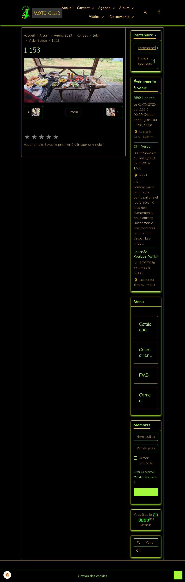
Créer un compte (144, 472)
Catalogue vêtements (145, 327)
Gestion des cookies (92, 576)
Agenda (105, 8)
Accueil (68, 8)
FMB (144, 375)
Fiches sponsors (146, 60)
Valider (146, 492)
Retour (73, 112)
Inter (96, 35)
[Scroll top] (178, 575)
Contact (84, 8)
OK (138, 550)
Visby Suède (38, 41)
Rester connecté (146, 460)
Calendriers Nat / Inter (145, 352)
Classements (119, 17)
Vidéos (95, 17)
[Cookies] (7, 575)
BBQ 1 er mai (144, 98)
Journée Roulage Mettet (146, 254)
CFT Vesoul (142, 146)
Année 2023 (63, 35)
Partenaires (148, 48)
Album (125, 8)
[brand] (37, 12)
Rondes (82, 35)
